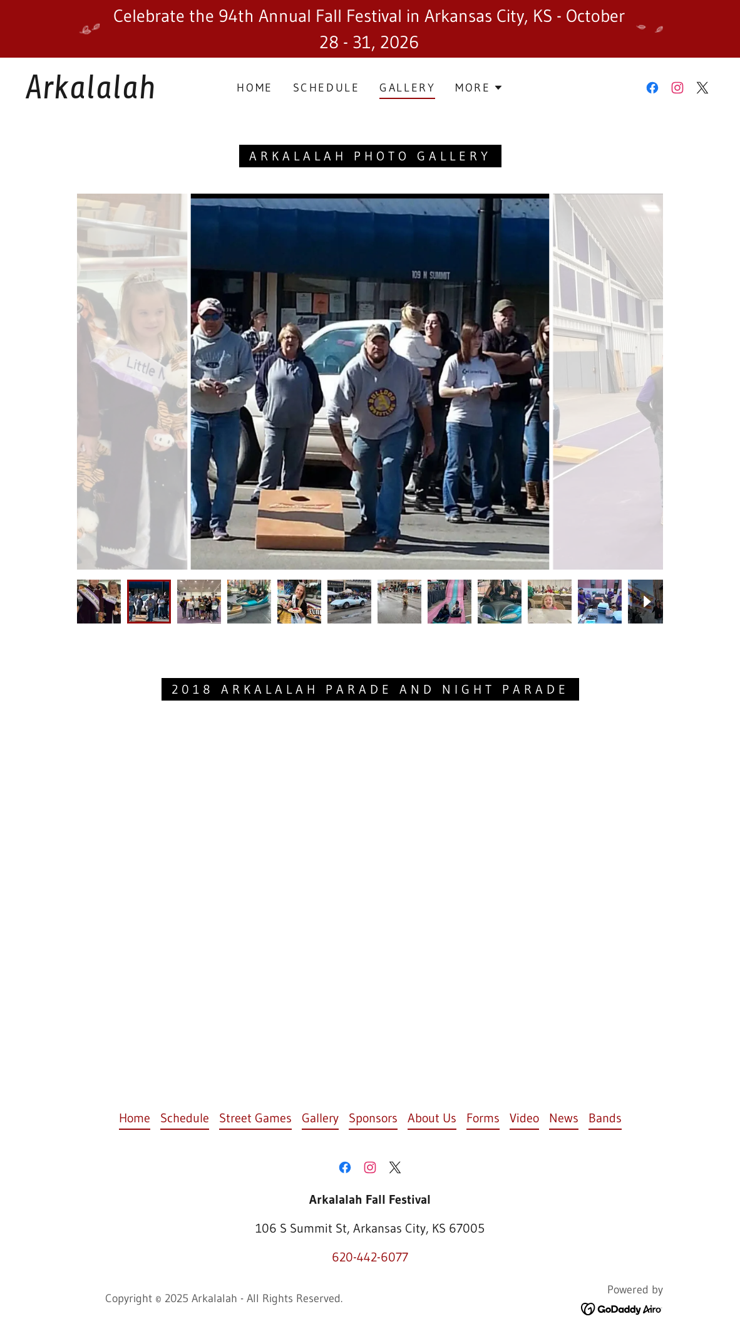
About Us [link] (432, 1117)
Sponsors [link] (373, 1117)
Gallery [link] (407, 88)
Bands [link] (605, 1117)
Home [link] (254, 88)
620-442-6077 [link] (370, 1257)
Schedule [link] (326, 88)
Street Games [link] (255, 1117)
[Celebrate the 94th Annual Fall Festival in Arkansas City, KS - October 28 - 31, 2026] (370, 29)
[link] (118, 94)
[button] (479, 87)
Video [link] (524, 1117)
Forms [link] (483, 1117)
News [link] (563, 1117)
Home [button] (134, 1117)
